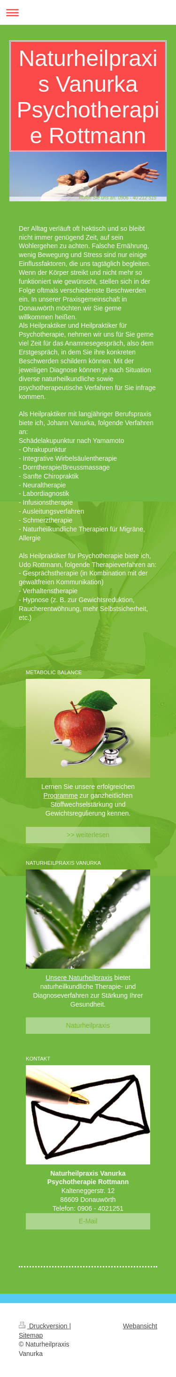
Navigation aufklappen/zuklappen (88, 12)
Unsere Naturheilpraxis (79, 977)
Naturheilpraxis (88, 1025)
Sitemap (31, 1335)
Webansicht (140, 1326)
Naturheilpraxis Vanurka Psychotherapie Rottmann (87, 97)
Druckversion (44, 1326)
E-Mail (88, 1221)
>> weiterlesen (88, 835)
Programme (61, 795)
